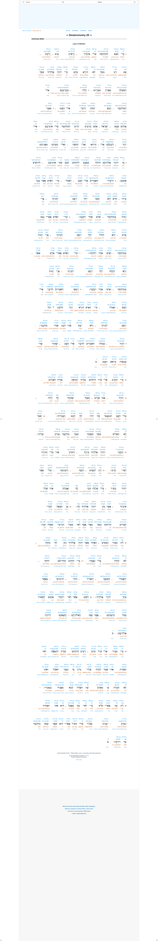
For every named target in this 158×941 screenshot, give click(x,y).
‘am (125, 69)
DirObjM (69, 330)
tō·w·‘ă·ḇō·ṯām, (110, 612)
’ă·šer (44, 178)
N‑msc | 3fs (45, 457)
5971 (123, 67)
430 (51, 67)
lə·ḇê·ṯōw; (55, 196)
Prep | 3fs (83, 385)
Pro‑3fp (44, 530)
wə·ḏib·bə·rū (110, 178)
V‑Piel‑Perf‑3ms (50, 258)
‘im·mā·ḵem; (85, 160)
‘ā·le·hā (63, 648)
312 (90, 212)
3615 (101, 338)
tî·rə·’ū (94, 142)
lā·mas (73, 413)
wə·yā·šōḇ (73, 196)
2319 (114, 194)
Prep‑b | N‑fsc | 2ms (84, 457)
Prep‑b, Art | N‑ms (47, 692)
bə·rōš (114, 359)
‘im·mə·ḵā (75, 431)
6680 (123, 592)
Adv (36, 131)
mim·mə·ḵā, (101, 69)
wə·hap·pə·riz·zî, (88, 576)
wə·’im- (39, 413)
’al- (36, 123)
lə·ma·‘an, (85, 594)
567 (124, 574)
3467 (37, 157)
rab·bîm (83, 648)
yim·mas (79, 323)
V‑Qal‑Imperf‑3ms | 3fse (90, 294)
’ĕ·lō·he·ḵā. (99, 594)
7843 (123, 664)
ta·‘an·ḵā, (87, 395)
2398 (63, 610)
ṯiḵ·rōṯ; (117, 685)
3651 (65, 501)
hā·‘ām (80, 178)
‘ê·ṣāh (106, 667)
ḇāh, (98, 413)
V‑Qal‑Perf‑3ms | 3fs (110, 276)
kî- (123, 51)
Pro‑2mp (95, 131)
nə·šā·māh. (91, 558)
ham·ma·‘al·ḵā (122, 87)
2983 (61, 574)
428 (51, 519)
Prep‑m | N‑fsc (107, 95)
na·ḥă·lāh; (47, 540)
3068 (58, 67)
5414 (120, 447)
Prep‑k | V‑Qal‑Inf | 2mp (63, 95)
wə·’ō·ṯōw (45, 667)
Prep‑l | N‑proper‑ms (46, 620)
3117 (76, 121)
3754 (123, 230)
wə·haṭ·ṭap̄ (80, 467)
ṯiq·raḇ (115, 377)
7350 (108, 519)
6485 (54, 338)
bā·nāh (37, 178)
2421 (116, 556)
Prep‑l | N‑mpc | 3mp (76, 620)
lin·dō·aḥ (98, 667)
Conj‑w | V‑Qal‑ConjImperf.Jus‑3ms (68, 204)
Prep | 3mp (124, 131)
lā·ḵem (67, 160)
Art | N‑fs (124, 113)
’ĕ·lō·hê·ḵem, (106, 160)
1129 (36, 175)
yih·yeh (124, 486)
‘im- (61, 160)
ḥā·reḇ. (113, 467)
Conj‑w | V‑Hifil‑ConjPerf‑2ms (67, 457)
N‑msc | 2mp (110, 149)
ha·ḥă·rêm (70, 558)
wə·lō (109, 196)
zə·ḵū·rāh (44, 449)
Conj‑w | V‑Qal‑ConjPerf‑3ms (80, 95)
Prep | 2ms (102, 77)
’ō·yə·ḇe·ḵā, (86, 51)
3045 (100, 700)
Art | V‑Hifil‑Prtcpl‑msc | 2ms (120, 95)
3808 (92, 67)
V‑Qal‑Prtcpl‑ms (62, 548)
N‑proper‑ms (59, 77)
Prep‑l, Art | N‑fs (104, 59)
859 (95, 121)
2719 (113, 465)
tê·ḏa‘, (101, 703)
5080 (98, 664)
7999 (116, 429)
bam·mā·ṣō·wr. (47, 685)
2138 (44, 447)
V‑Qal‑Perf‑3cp (89, 620)
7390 (69, 302)
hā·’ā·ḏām (99, 685)
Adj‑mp (89, 131)
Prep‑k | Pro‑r (44, 584)
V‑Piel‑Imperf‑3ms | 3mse (90, 258)
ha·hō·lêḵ (97, 160)
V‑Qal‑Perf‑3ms (36, 186)
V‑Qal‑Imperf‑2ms (114, 59)
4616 (85, 592)
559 (49, 103)
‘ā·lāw (89, 667)
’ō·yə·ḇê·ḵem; (48, 123)
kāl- (125, 413)
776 (108, 85)
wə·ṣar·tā (57, 431)
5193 (41, 212)
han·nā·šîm (92, 467)
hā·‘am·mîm (104, 540)
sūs (58, 51)
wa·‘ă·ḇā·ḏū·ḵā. (60, 413)
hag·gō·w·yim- (59, 522)
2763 (71, 556)
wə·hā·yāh (83, 87)
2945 (81, 465)
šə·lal (46, 486)
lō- (80, 522)
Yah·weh (59, 69)
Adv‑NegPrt (92, 77)
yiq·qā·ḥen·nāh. (91, 286)
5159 (47, 538)
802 (37, 248)
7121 (75, 375)
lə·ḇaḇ (63, 323)
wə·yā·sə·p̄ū (75, 286)
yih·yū (92, 413)
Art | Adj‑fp (108, 530)
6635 (123, 356)
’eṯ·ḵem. (124, 178)
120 (100, 682)
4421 (105, 49)
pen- (42, 196)
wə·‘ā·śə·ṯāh (90, 431)
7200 (71, 49)
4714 (97, 85)
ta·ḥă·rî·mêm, (61, 558)
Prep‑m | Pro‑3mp (73, 77)
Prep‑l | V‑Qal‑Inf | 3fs (53, 656)
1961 (83, 85)
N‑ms (57, 59)
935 (71, 682)
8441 (111, 610)
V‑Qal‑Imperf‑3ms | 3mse (80, 222)
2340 (74, 574)
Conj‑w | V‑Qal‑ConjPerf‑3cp (72, 294)
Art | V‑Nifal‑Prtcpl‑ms (106, 421)
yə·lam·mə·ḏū (59, 594)
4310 (56, 175)
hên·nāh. (43, 522)
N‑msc (64, 330)
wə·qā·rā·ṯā (74, 377)
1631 (78, 664)
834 (43, 175)
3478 (105, 121)
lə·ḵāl (50, 504)
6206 (55, 139)
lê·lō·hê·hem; (76, 612)
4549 (79, 320)
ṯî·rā (86, 69)
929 (66, 465)
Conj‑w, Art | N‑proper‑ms (120, 584)
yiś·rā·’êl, (105, 123)
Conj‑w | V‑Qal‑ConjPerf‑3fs (67, 403)
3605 (123, 411)
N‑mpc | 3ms (55, 330)
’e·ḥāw (56, 323)
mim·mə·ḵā (98, 522)
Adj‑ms (115, 77)
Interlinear (28, 30)
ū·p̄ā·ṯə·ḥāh (70, 395)
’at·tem (95, 123)
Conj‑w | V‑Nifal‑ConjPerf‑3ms (103, 113)
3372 (85, 67)
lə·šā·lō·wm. (52, 377)
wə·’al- (84, 142)
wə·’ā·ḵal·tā (65, 486)
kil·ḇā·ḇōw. (43, 323)
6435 (41, 194)
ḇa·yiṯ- (124, 196)
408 (34, 121)
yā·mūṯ (124, 214)
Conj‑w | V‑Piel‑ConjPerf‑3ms (79, 113)
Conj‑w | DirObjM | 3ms (42, 674)
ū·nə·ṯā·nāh (120, 449)
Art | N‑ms (92, 113)
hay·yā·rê (81, 305)
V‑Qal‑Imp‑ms (115, 131)
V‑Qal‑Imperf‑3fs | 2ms (84, 403)
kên (67, 504)
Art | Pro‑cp (50, 530)
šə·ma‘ (116, 123)
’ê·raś (52, 250)
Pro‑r (44, 186)
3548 (92, 103)
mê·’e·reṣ (108, 87)
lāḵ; (57, 395)
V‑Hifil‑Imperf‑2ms (122, 674)
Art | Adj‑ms (81, 312)
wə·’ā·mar (48, 105)
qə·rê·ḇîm (88, 123)
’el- (48, 87)
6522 (90, 574)
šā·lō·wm (97, 395)
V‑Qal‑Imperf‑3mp (89, 421)
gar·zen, (78, 667)
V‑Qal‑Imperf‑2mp (92, 149)
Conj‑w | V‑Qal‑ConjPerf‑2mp (59, 620)
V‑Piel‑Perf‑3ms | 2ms (121, 602)
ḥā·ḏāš (115, 196)
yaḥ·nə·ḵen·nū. (81, 214)
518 (102, 393)
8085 (115, 121)
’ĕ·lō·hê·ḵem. (122, 630)
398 (66, 483)
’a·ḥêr (91, 214)
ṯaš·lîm (117, 431)
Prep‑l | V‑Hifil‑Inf (36, 167)
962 (88, 483)
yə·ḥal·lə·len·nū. (91, 250)
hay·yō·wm (75, 123)
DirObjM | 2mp (123, 186)
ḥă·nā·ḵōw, (96, 196)
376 (50, 175)
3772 (116, 682)
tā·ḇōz (89, 486)
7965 (52, 375)
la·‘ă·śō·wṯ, (41, 594)
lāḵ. (78, 504)
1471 (61, 519)
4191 (123, 212)
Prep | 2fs (56, 403)
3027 (86, 447)
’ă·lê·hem (123, 123)
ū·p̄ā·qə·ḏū (54, 341)
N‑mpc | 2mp (107, 167)
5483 (55, 49)
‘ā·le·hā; (83, 377)
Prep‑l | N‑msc (122, 475)
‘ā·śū (91, 612)
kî (123, 160)
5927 (123, 85)
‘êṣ (88, 685)
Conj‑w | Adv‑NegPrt (106, 204)
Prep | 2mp (86, 167)
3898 (76, 157)
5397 (92, 556)
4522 (72, 411)
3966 (89, 519)
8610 (55, 646)
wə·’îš (99, 214)
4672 (109, 411)
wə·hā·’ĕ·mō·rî (122, 576)
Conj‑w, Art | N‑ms (79, 475)
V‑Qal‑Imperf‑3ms (122, 149)
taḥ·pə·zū (75, 142)
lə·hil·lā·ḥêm (75, 160)
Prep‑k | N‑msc (122, 620)
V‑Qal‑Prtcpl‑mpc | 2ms (84, 59)
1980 (97, 157)
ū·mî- (66, 214)
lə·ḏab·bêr (49, 286)
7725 (74, 194)
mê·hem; (75, 69)
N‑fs (39, 258)
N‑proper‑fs (98, 95)
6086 (105, 664)
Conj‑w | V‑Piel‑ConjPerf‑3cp (107, 186)
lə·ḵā (80, 413)
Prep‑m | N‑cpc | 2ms (58, 692)
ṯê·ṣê (116, 51)
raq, (122, 540)
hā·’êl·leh (50, 522)
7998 (95, 483)
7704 (79, 682)
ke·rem (124, 232)
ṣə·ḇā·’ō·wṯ (122, 359)
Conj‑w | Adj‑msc (69, 312)
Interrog (57, 186)
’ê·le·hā (60, 377)
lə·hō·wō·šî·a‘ (36, 160)
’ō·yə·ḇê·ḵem (51, 160)
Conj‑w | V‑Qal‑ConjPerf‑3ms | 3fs (115, 457)
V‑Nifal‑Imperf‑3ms (77, 330)
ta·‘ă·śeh (59, 504)
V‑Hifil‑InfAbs (71, 566)
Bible (24, 30)
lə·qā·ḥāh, (111, 268)
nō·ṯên (64, 540)
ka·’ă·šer (45, 576)
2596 (96, 194)
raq (100, 467)
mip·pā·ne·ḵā (59, 685)
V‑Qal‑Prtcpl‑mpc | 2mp (47, 131)
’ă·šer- (49, 214)
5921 (93, 49)
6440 (44, 139)
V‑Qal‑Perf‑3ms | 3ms (94, 204)
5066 (108, 103)
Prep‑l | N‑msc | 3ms (53, 204)
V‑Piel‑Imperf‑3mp (59, 602)
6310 (123, 465)
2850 (46, 556)
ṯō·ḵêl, (56, 667)
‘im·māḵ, (41, 69)
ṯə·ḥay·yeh (115, 558)
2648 (75, 139)
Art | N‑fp (93, 475)
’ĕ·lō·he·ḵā (50, 69)
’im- (104, 395)
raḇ (115, 69)
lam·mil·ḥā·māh (103, 51)
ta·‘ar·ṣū (55, 142)
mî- (58, 178)
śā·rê (40, 341)
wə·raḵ (70, 305)
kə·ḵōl (124, 612)
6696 (57, 429)
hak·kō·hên (91, 105)
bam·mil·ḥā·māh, (110, 214)
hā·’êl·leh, (93, 540)
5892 (98, 375)
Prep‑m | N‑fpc (69, 530)
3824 (110, 139)
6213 (90, 429)
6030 (86, 393)
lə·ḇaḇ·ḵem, (110, 142)
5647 (62, 411)
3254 (75, 284)
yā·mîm (93, 648)
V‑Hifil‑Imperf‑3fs (115, 439)
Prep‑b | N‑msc (112, 367)
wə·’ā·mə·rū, (111, 305)
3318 (115, 49)
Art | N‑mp (95, 186)
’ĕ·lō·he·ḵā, (71, 540)
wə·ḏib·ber (82, 105)
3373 (81, 302)
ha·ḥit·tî (46, 558)
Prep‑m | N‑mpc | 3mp (42, 149)
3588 (121, 49)
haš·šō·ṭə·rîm (93, 178)
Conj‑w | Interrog (64, 222)
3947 (111, 266)
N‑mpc (40, 348)
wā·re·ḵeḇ (47, 51)
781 (52, 248)
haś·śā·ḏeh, (79, 685)
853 (124, 175)
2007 (42, 519)
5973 (41, 67)
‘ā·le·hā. (41, 431)
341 (87, 49)
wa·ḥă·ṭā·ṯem (62, 612)
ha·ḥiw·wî (74, 576)
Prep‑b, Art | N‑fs (112, 222)
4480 (101, 67)
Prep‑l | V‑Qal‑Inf (67, 186)
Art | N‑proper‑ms (45, 566)
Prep (95, 59)
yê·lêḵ (85, 196)
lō (94, 69)
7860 (95, 175)
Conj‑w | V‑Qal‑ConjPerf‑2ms (67, 59)
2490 (101, 230)
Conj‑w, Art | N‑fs (64, 475)
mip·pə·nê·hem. (42, 142)
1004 (123, 194)
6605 (70, 393)
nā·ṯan (103, 504)
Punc (95, 367)
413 (46, 85)
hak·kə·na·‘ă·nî (105, 576)
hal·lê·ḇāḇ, (59, 305)
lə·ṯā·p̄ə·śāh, (54, 648)
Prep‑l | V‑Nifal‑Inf (74, 167)
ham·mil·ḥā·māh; (121, 105)
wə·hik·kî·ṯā (71, 449)
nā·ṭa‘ (42, 214)
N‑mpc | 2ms (51, 77)
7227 (113, 67)
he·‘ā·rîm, (123, 522)
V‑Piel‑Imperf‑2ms (114, 566)
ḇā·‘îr (114, 486)
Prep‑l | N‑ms (52, 385)
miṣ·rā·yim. (97, 87)
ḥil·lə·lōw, (101, 232)
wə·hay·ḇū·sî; (59, 576)
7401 (123, 139)
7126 (65, 85)
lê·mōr (69, 178)
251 (55, 320)
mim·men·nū (64, 667)
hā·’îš (51, 178)
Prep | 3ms (88, 674)
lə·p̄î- (125, 467)
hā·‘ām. (62, 105)
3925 (61, 592)
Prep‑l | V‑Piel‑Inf (49, 294)
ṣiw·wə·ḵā (123, 594)
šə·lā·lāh (95, 486)
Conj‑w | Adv (83, 149)
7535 (98, 465)
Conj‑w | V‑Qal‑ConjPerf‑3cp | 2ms (56, 421)
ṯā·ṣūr (116, 648)
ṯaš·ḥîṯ (124, 667)
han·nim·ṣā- (108, 413)
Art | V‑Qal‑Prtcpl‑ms (95, 167)
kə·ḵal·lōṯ (102, 341)
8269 (39, 338)
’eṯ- (70, 323)
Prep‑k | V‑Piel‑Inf (100, 348)
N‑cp (125, 367)
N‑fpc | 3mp (112, 620)
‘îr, (101, 377)
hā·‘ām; (66, 341)
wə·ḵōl (50, 467)
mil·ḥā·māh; (65, 431)
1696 (83, 103)
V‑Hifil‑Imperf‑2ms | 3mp (60, 566)
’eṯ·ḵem (51, 594)
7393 (47, 49)
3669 (107, 574)
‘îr (101, 648)
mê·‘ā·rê (70, 522)
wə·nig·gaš (107, 105)
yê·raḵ (124, 142)
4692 (48, 682)
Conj (123, 59)
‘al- (95, 51)
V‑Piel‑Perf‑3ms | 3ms (98, 240)
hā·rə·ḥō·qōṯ (107, 522)
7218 (113, 356)
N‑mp (94, 656)
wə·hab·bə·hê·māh (62, 467)
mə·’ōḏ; (90, 522)
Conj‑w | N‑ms (46, 59)
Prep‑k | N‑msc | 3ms (42, 330)
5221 (71, 447)
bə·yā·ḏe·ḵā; (85, 449)
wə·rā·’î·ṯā (71, 51)
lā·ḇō (71, 685)
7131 (88, 121)
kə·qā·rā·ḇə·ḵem (63, 87)
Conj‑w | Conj (38, 421)
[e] (123, 49)
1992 (74, 67)
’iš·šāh (38, 250)
